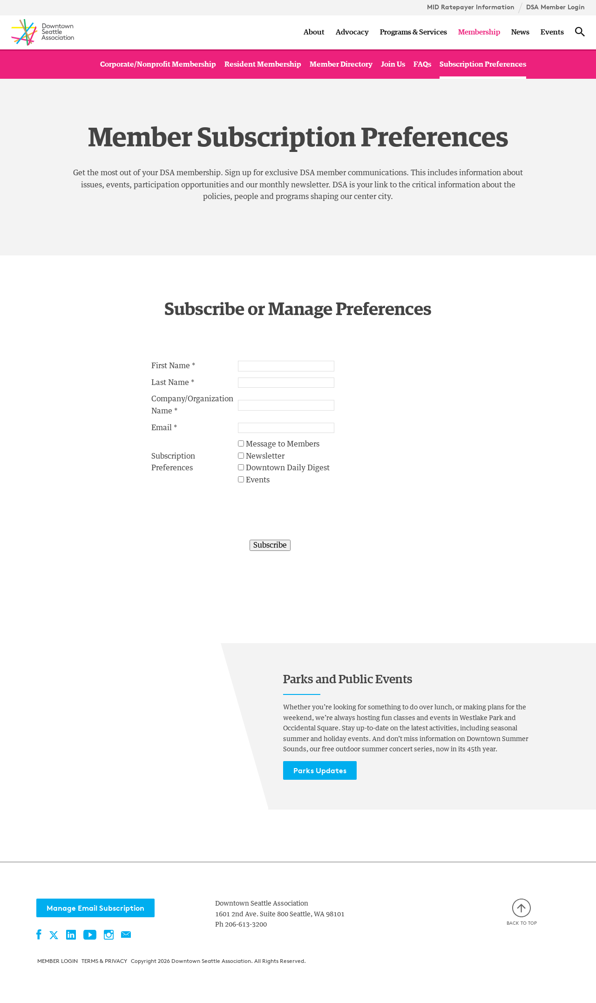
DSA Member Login (555, 7)
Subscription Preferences (483, 64)
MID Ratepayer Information (471, 7)
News (520, 32)
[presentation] (308, 517)
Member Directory (341, 64)
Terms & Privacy (104, 960)
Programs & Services (413, 32)
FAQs (422, 64)
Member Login (57, 960)
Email (161, 428)
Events (552, 32)
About (314, 32)
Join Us (393, 64)
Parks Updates (319, 770)
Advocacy (352, 32)
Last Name (170, 382)
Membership (479, 32)
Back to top (522, 912)
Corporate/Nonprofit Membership (158, 64)
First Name (170, 366)
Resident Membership (262, 64)
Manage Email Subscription (95, 908)
